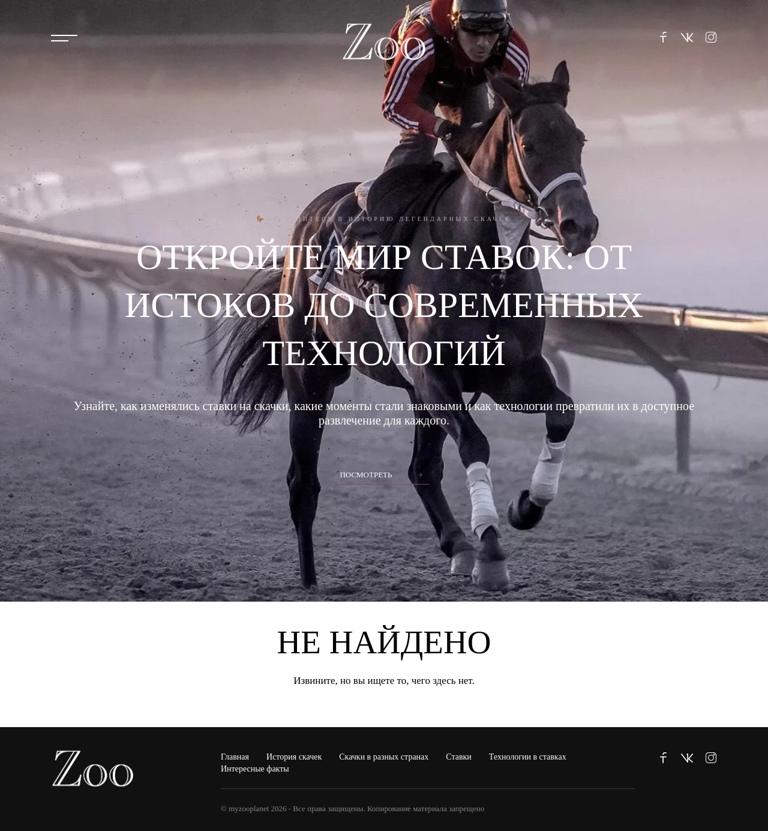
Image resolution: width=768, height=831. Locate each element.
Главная (235, 756)
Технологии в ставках (527, 756)
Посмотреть (366, 474)
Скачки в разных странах (383, 756)
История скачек (294, 756)
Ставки (459, 756)
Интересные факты (255, 768)
